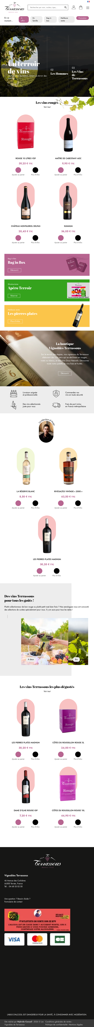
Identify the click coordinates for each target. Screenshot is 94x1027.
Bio (76, 659)
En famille (35, 19)
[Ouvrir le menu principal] (88, 7)
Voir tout (47, 107)
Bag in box (48, 19)
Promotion (83, 18)
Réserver (14, 295)
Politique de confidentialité (56, 1024)
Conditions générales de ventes (58, 1021)
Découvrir (15, 84)
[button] (18, 171)
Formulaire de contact (13, 901)
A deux (31, 659)
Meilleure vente (64, 19)
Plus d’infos (15, 321)
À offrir (23, 19)
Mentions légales (76, 1024)
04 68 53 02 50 (16, 886)
